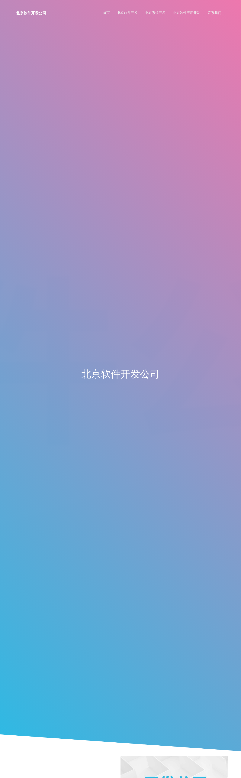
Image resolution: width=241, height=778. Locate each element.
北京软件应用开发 (186, 13)
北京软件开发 (127, 13)
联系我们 (214, 13)
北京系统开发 (155, 13)
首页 (106, 13)
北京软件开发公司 (31, 13)
